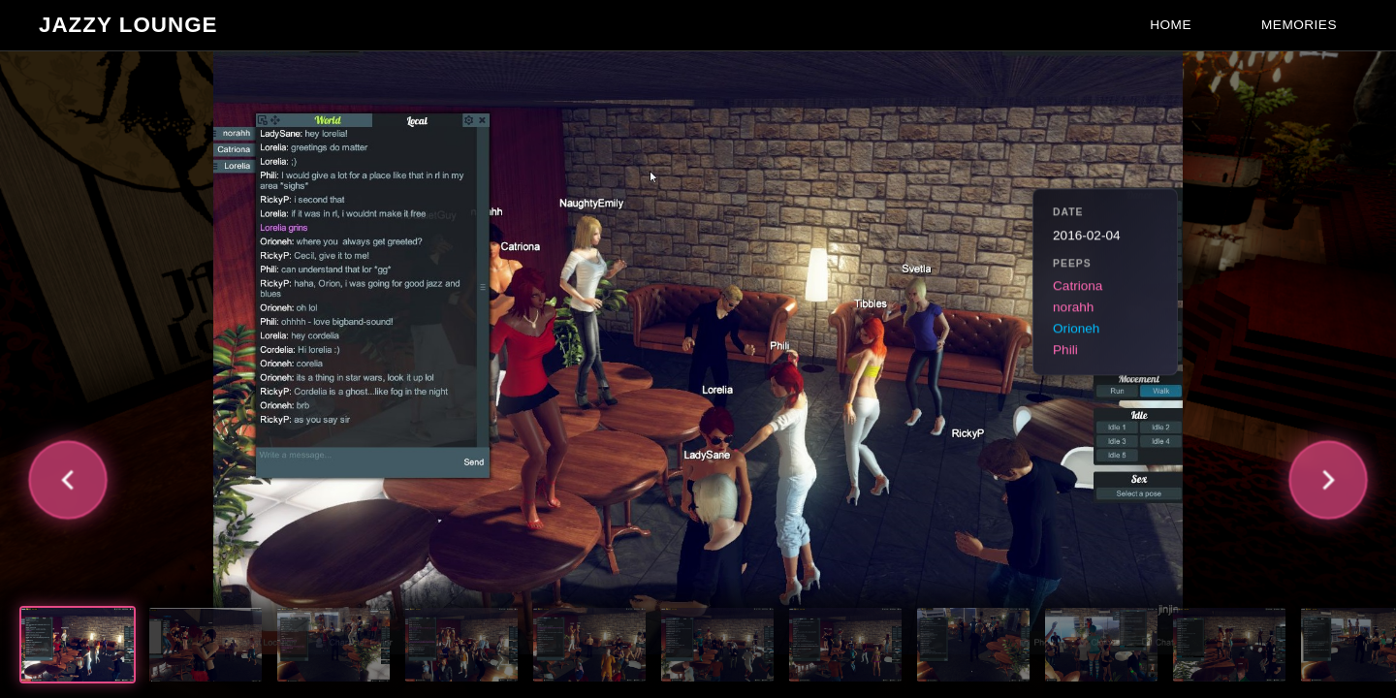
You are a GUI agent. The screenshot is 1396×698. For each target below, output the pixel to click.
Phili (1065, 350)
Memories (1299, 24)
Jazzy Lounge (128, 25)
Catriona (1077, 286)
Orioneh (1076, 329)
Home (1170, 24)
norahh (1073, 308)
